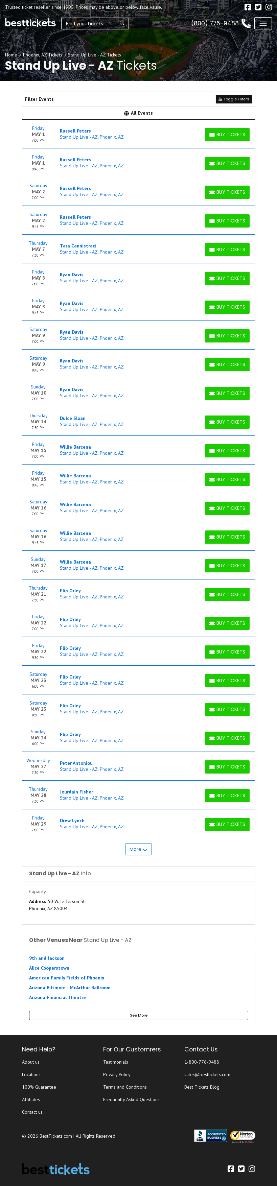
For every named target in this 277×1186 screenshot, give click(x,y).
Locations (31, 1074)
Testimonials (115, 1062)
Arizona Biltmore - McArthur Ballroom (70, 988)
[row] (138, 134)
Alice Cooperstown (49, 968)
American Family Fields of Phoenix (66, 978)
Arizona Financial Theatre (57, 997)
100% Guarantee (39, 1087)
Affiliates (31, 1099)
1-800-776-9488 (201, 1062)
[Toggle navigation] (263, 23)
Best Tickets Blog (202, 1087)
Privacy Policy (117, 1074)
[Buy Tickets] (227, 134)
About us (31, 1062)
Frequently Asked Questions (131, 1099)
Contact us (32, 1112)
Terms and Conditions (125, 1087)
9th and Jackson (47, 958)
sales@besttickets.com (207, 1074)
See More (138, 1015)
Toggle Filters (233, 99)
